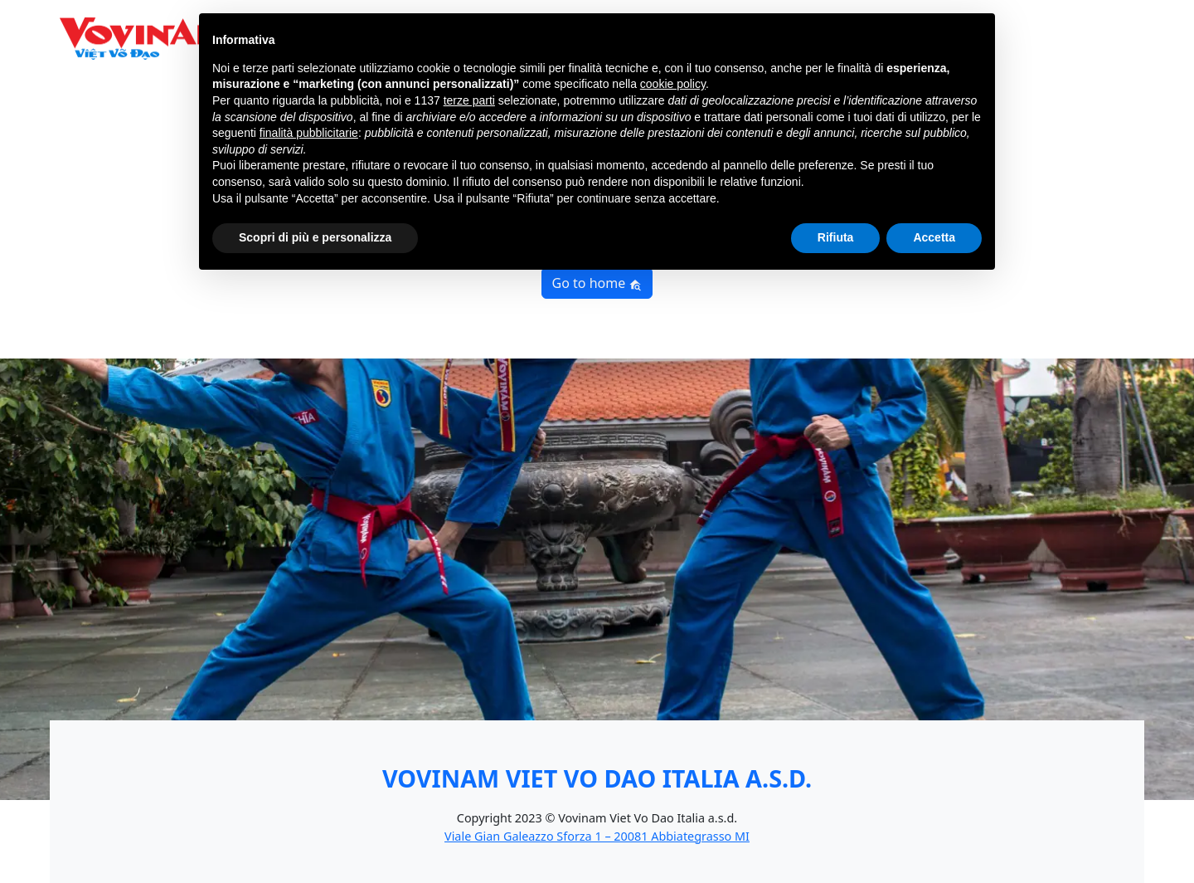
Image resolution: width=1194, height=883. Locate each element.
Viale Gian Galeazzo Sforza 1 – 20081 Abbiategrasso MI (597, 836)
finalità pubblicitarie (309, 132)
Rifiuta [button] (836, 237)
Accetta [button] (934, 237)
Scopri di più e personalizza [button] (315, 237)
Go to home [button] (597, 283)
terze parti (469, 100)
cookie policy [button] (673, 83)
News (1048, 48)
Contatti (1103, 48)
